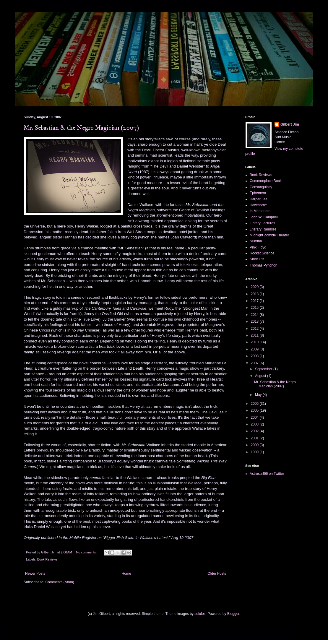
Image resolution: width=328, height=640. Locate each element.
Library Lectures (262, 223)
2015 (255, 308)
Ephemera (258, 193)
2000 (255, 445)
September (264, 369)
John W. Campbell (264, 217)
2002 (255, 431)
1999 (255, 452)
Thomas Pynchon (263, 265)
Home (126, 573)
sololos (199, 614)
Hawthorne (258, 205)
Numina (256, 241)
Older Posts (216, 573)
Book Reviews (47, 559)
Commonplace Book (266, 181)
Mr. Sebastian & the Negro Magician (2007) (81, 128)
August (261, 376)
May (259, 395)
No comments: (87, 552)
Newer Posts (35, 573)
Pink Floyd (258, 247)
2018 (255, 294)
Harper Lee (258, 199)
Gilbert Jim (289, 124)
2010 (255, 342)
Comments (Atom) (59, 582)
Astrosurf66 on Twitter (267, 474)
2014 (255, 315)
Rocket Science (262, 253)
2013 (255, 321)
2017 (255, 301)
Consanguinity (261, 187)
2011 (255, 335)
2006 (255, 404)
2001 (255, 438)
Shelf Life (257, 259)
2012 (255, 329)
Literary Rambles (263, 229)
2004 (255, 417)
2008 (255, 356)
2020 (255, 287)
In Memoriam (260, 211)
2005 (255, 410)
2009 (255, 349)
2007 (255, 363)
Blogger (233, 614)
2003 (255, 424)
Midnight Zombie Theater (269, 235)
